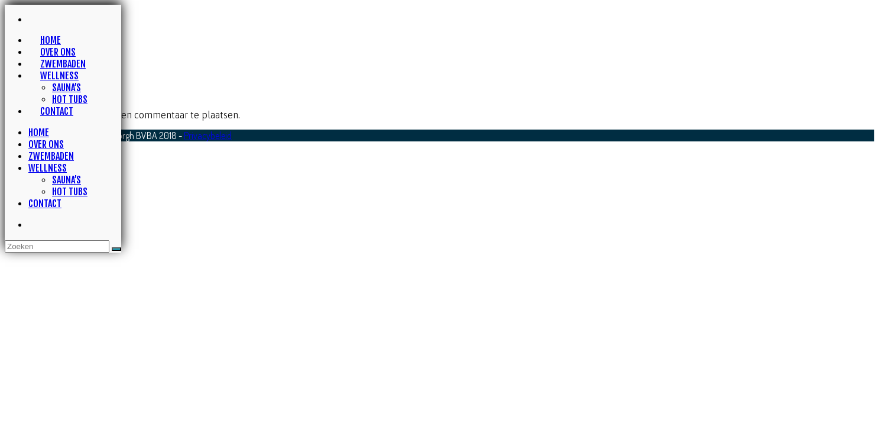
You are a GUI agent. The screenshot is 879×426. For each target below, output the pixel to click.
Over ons (46, 144)
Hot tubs (69, 192)
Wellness (47, 168)
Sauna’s (66, 180)
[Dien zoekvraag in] (116, 249)
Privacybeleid (208, 135)
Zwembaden (51, 156)
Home (38, 132)
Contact (44, 203)
